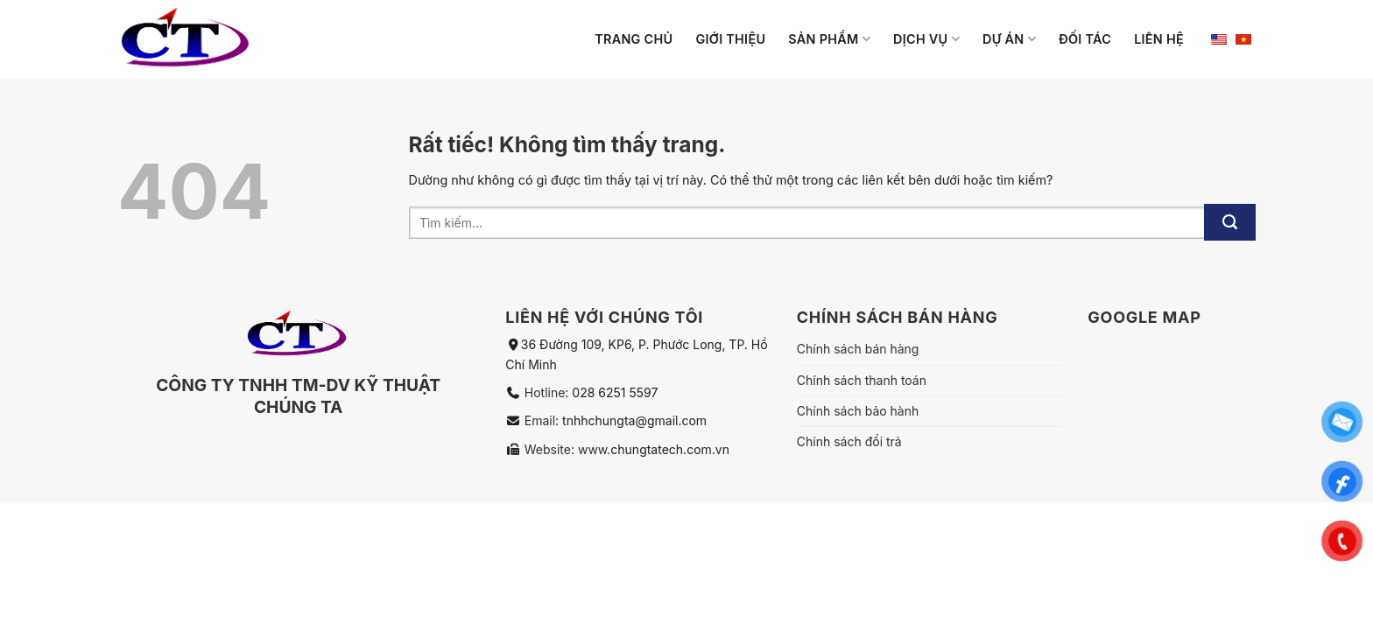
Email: (543, 420)
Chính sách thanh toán (861, 380)
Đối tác (1085, 39)
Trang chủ (633, 39)
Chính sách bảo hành (858, 410)
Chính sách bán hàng (858, 348)
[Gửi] (1230, 222)
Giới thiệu (730, 39)
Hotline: (549, 392)
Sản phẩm (829, 39)
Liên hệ (1159, 39)
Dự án (1009, 39)
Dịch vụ (926, 39)
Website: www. (565, 449)
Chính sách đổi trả (849, 441)
